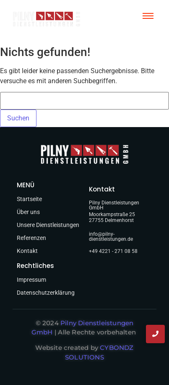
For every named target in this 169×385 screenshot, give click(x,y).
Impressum (31, 279)
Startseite (29, 199)
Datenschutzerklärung (46, 292)
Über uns (28, 212)
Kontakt (27, 250)
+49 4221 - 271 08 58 (113, 251)
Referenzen (31, 238)
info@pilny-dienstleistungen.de (111, 236)
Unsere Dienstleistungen (48, 225)
